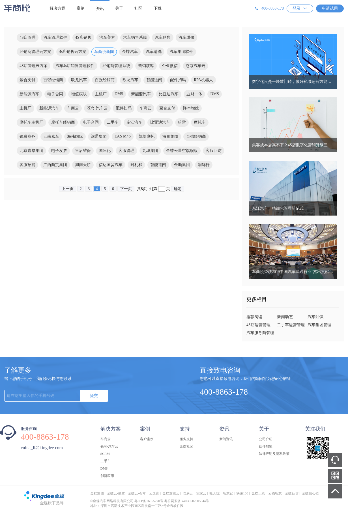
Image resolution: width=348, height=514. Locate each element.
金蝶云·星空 (116, 493)
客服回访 (214, 151)
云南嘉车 (51, 136)
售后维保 (83, 151)
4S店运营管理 (258, 325)
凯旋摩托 (146, 136)
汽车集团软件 (181, 52)
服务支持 (186, 439)
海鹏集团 (170, 136)
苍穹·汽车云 (97, 108)
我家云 (201, 493)
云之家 (154, 493)
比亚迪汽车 (169, 94)
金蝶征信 (291, 493)
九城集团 (150, 151)
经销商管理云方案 (35, 52)
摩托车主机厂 (31, 122)
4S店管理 (28, 37)
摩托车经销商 (63, 122)
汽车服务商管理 (260, 333)
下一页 (126, 189)
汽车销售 (163, 37)
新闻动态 (285, 317)
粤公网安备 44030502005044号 (186, 501)
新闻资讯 (226, 439)
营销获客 (146, 66)
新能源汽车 (29, 94)
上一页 (68, 189)
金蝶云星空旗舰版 (182, 151)
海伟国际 (75, 136)
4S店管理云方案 (34, 66)
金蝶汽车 (130, 52)
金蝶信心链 (310, 493)
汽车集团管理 (319, 325)
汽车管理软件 (55, 37)
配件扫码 (178, 80)
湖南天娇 (83, 165)
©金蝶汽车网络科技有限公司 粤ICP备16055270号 (127, 501)
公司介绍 (265, 439)
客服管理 (126, 151)
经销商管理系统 (116, 66)
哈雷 (182, 122)
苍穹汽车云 (195, 66)
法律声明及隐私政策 (274, 454)
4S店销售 (83, 37)
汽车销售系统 (135, 37)
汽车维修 (186, 37)
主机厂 (101, 94)
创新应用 (107, 476)
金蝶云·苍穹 (137, 493)
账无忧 (214, 493)
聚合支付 (27, 80)
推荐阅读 (254, 317)
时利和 (136, 165)
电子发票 (59, 151)
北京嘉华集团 (31, 151)
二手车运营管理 (291, 325)
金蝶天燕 (258, 493)
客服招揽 (27, 165)
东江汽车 (134, 122)
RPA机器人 (203, 80)
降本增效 (191, 108)
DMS (119, 94)
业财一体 (194, 94)
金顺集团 (182, 165)
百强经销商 (53, 80)
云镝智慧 (275, 493)
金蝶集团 (97, 493)
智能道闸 (154, 80)
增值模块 (79, 94)
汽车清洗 (154, 52)
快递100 (242, 493)
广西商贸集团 (55, 165)
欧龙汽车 (79, 80)
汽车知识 (315, 317)
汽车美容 (107, 37)
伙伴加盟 (265, 446)
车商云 (73, 108)
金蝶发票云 (170, 493)
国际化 (105, 151)
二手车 (113, 122)
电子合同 (55, 94)
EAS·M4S (123, 136)
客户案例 (147, 439)
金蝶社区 (186, 446)
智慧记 (228, 493)
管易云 (188, 493)
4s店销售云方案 (72, 52)
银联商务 (27, 136)
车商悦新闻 (104, 52)
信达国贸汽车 (111, 165)
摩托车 (200, 122)
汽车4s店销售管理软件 (74, 66)
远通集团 (99, 136)
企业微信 (170, 66)
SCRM (105, 454)
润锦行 (204, 165)
